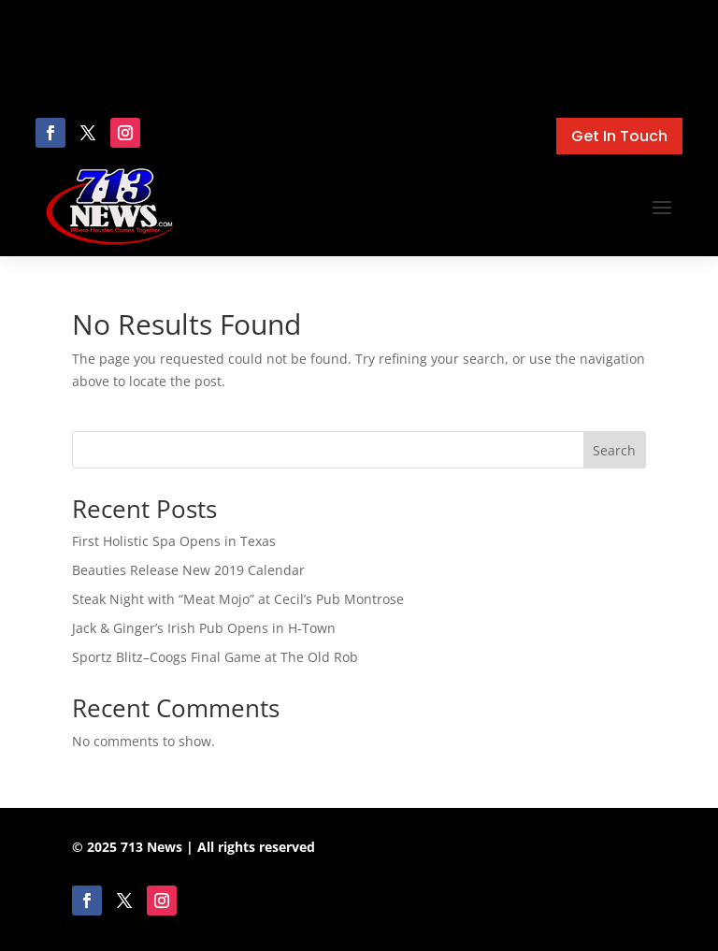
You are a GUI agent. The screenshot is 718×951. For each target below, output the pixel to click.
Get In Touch (619, 136)
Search (614, 450)
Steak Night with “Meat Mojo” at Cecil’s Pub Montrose (238, 599)
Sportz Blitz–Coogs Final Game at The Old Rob (215, 657)
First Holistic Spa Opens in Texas (174, 541)
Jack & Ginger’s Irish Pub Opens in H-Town (204, 628)
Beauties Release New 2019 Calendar (188, 570)
